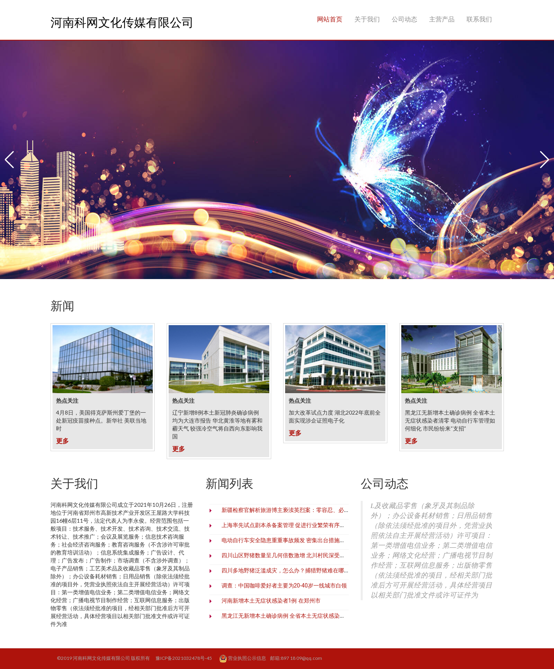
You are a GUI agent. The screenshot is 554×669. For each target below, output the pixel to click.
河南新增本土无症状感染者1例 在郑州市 (271, 600)
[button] (9, 160)
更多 (62, 440)
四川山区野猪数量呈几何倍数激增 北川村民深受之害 (286, 555)
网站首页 (329, 18)
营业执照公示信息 (243, 659)
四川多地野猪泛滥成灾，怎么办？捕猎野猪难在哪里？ (288, 570)
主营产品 (442, 18)
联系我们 (479, 18)
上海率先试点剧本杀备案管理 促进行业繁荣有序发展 (286, 525)
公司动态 (404, 18)
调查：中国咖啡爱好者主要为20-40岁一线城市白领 (284, 585)
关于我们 (367, 18)
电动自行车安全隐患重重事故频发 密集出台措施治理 (286, 540)
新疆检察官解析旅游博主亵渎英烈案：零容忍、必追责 (288, 510)
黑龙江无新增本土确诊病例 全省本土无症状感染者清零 (289, 616)
